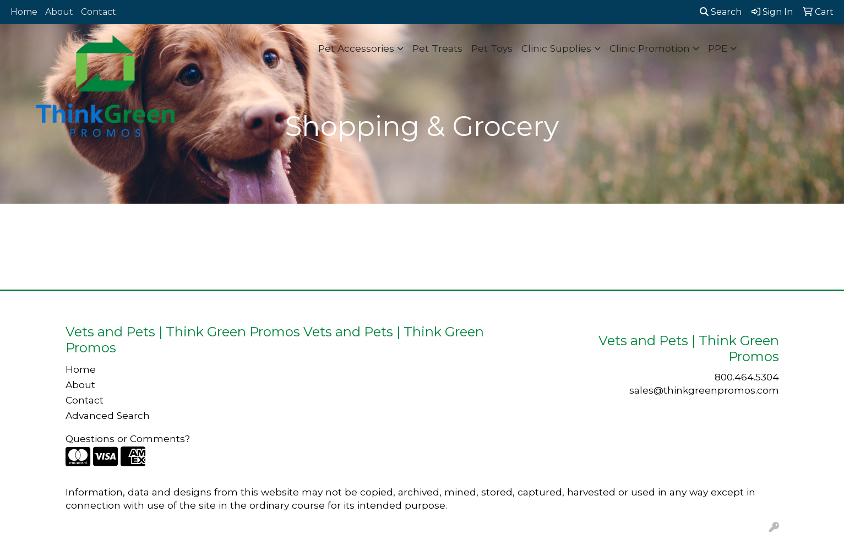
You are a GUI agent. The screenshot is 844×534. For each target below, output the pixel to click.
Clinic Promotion (649, 48)
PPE (717, 48)
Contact (98, 12)
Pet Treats (437, 48)
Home (23, 12)
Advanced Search (108, 415)
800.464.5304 (747, 377)
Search (721, 12)
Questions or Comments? (128, 438)
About (59, 12)
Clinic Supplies (556, 48)
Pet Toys (492, 48)
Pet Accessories (356, 48)
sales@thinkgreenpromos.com (704, 390)
